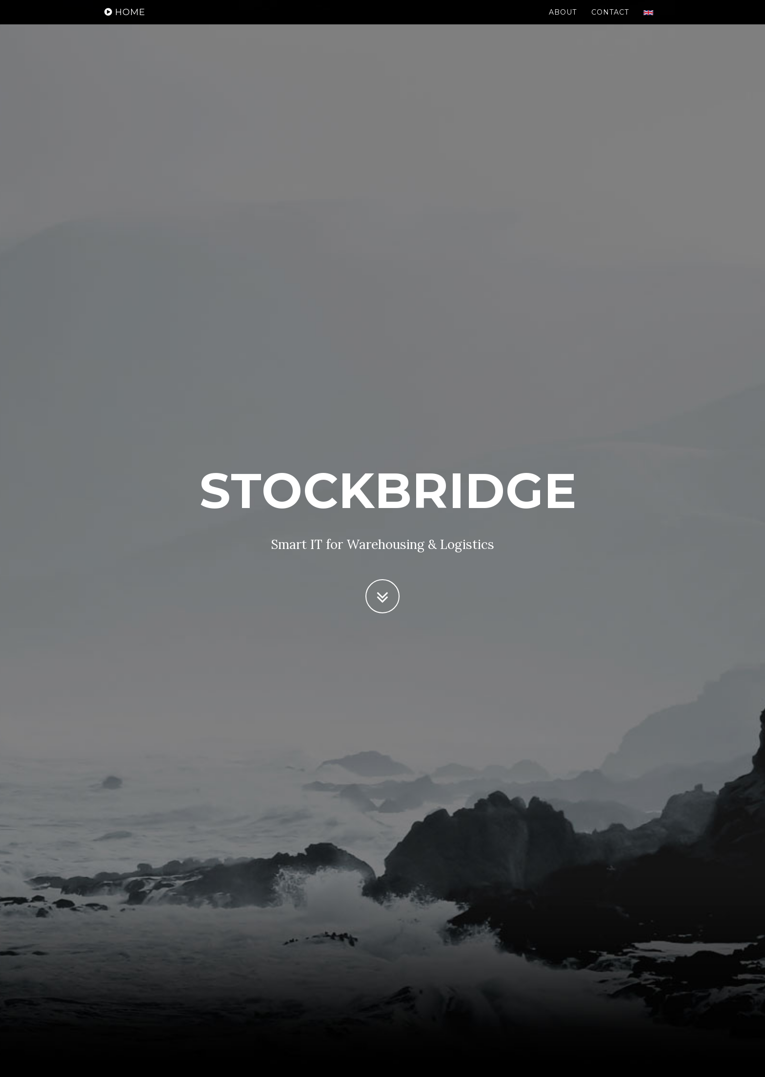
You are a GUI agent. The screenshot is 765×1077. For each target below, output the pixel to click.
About (563, 22)
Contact (610, 22)
